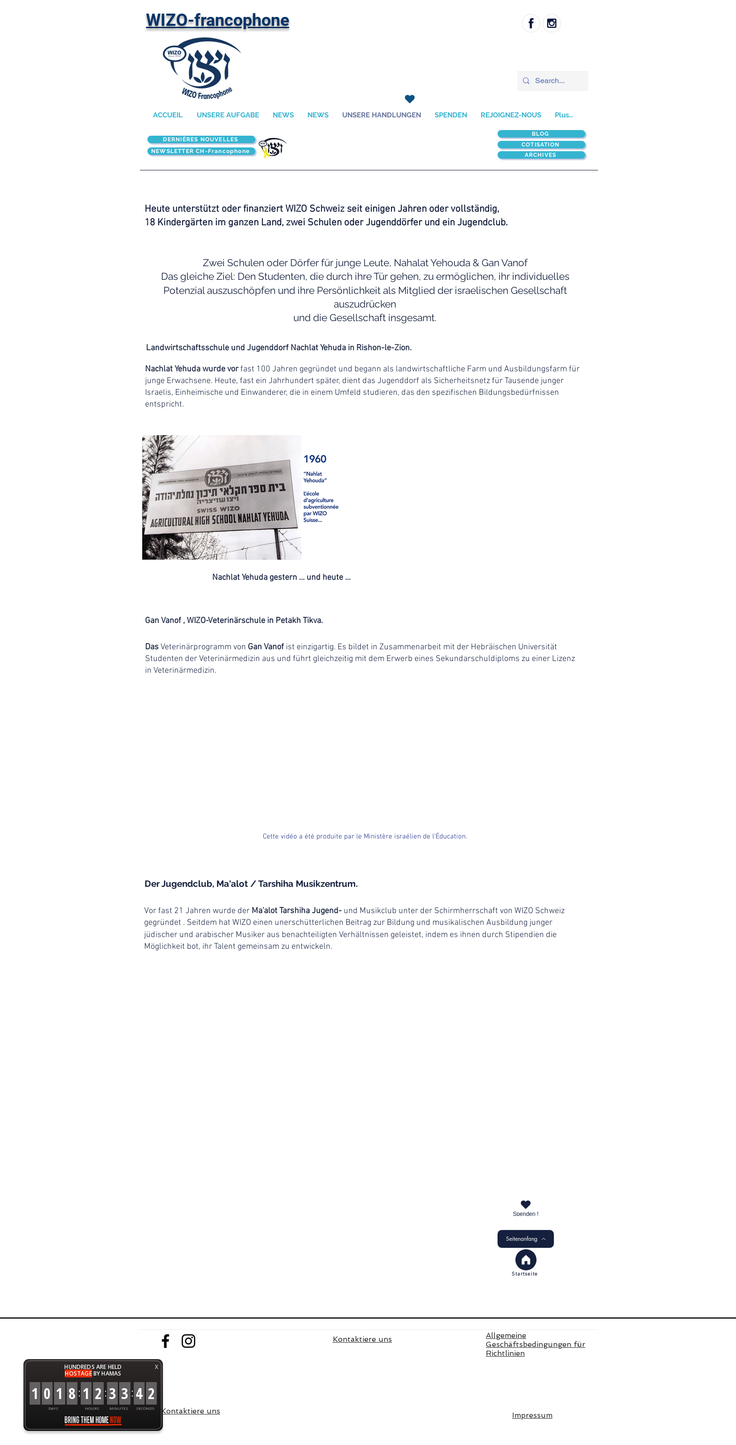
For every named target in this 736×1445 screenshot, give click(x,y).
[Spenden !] (525, 1207)
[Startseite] (525, 1274)
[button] (240, 496)
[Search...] (551, 81)
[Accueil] (526, 1259)
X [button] (156, 1367)
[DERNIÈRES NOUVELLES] (201, 139)
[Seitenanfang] (525, 1239)
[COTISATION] (541, 144)
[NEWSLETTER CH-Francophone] (201, 151)
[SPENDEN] (410, 99)
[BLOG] (541, 134)
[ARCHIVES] (541, 155)
